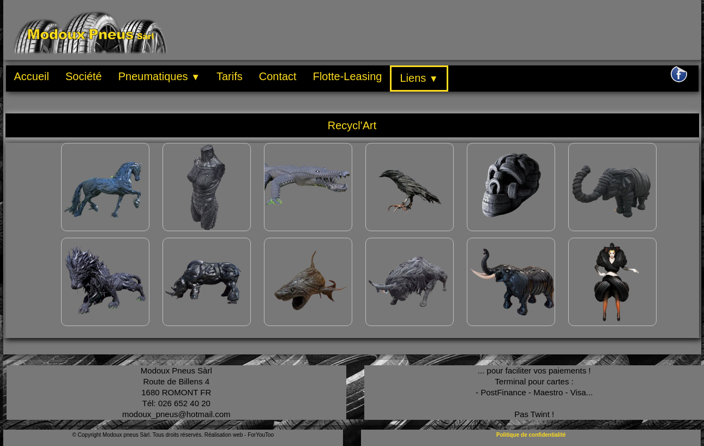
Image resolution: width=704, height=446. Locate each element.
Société (83, 76)
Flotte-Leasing (347, 76)
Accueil (31, 76)
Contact (278, 76)
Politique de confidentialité (530, 435)
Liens (419, 78)
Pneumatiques (159, 76)
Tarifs (229, 76)
